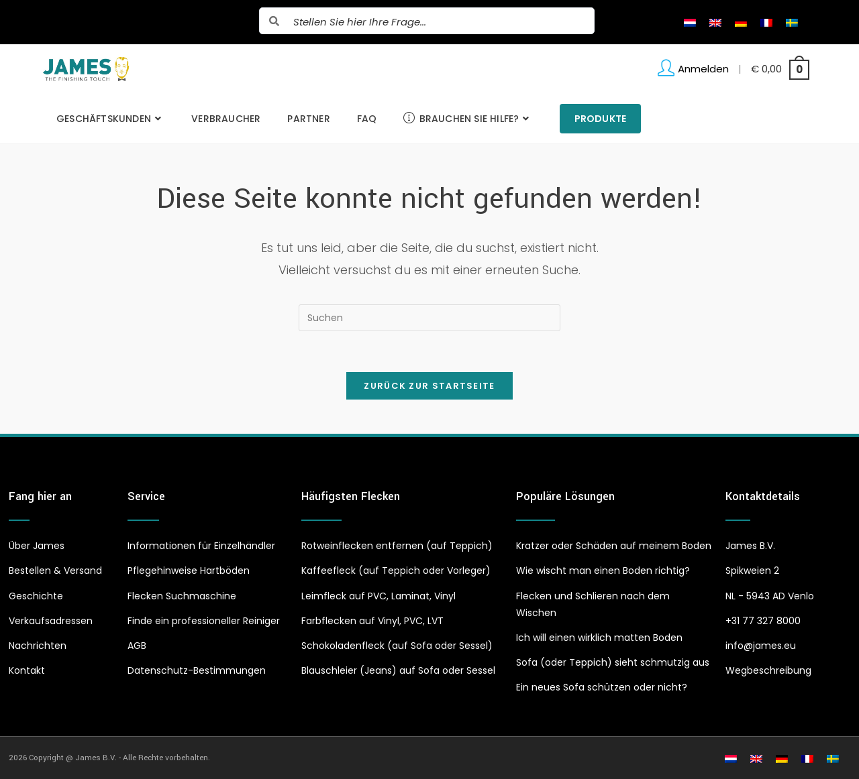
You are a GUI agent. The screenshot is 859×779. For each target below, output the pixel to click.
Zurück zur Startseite (429, 385)
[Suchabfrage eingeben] (429, 317)
